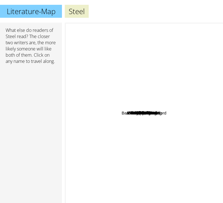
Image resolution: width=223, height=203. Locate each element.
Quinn (116, 92)
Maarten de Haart (132, 107)
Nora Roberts (111, 62)
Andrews (148, 95)
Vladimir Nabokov (83, 164)
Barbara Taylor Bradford (170, 153)
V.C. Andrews (189, 129)
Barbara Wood (142, 74)
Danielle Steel (192, 108)
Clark (158, 81)
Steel (11, 36)
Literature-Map (31, 11)
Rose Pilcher (138, 159)
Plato (136, 190)
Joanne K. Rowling (168, 195)
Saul (132, 114)
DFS (142, 100)
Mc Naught (141, 85)
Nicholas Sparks (169, 56)
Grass (163, 68)
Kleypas (133, 95)
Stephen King (139, 199)
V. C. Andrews (109, 132)
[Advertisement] (31, 98)
